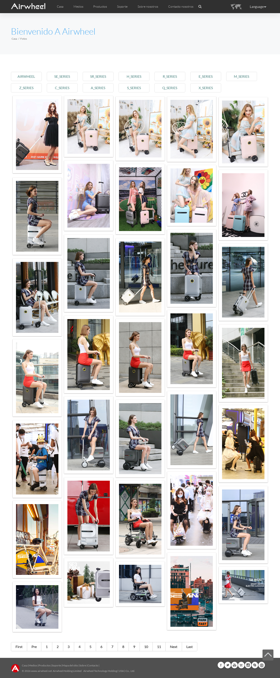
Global (261, 665)
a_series (100, 88)
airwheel (26, 76)
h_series (136, 76)
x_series (209, 88)
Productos (100, 6)
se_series (63, 76)
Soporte (122, 6)
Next (173, 646)
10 (146, 646)
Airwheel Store (241, 665)
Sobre (82, 665)
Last (189, 646)
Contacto (93, 665)
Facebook (221, 665)
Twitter (227, 665)
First (19, 646)
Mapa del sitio (70, 665)
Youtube (234, 665)
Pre (34, 646)
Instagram (248, 665)
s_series (136, 88)
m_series (246, 76)
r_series (173, 76)
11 (159, 646)
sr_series (100, 76)
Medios (33, 665)
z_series (26, 88)
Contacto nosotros (180, 6)
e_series (210, 76)
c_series (63, 88)
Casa (60, 6)
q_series (173, 88)
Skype (255, 665)
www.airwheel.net (41, 671)
